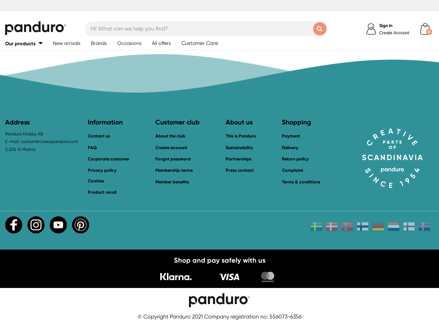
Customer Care (199, 43)
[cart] (425, 29)
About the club (170, 136)
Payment (291, 136)
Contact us (99, 136)
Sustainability (239, 147)
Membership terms (174, 170)
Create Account (394, 32)
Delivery (290, 147)
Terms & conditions (301, 181)
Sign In (385, 25)
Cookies (96, 181)
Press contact (240, 170)
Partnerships (238, 158)
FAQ (92, 147)
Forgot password (173, 158)
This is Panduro (241, 136)
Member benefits (172, 181)
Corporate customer (109, 158)
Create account (171, 147)
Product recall (102, 192)
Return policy (295, 158)
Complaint (292, 170)
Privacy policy (102, 170)
